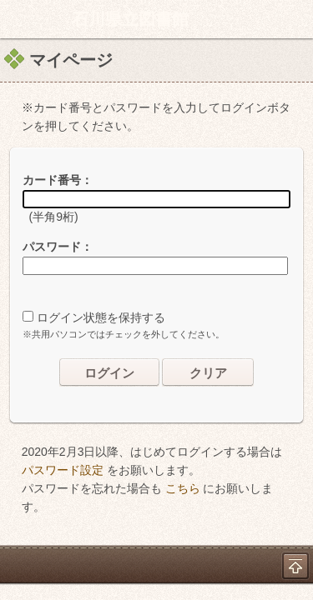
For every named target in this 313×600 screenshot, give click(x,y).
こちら (182, 488)
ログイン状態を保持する (101, 317)
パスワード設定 (62, 470)
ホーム (17, 19)
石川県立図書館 (130, 19)
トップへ (295, 566)
